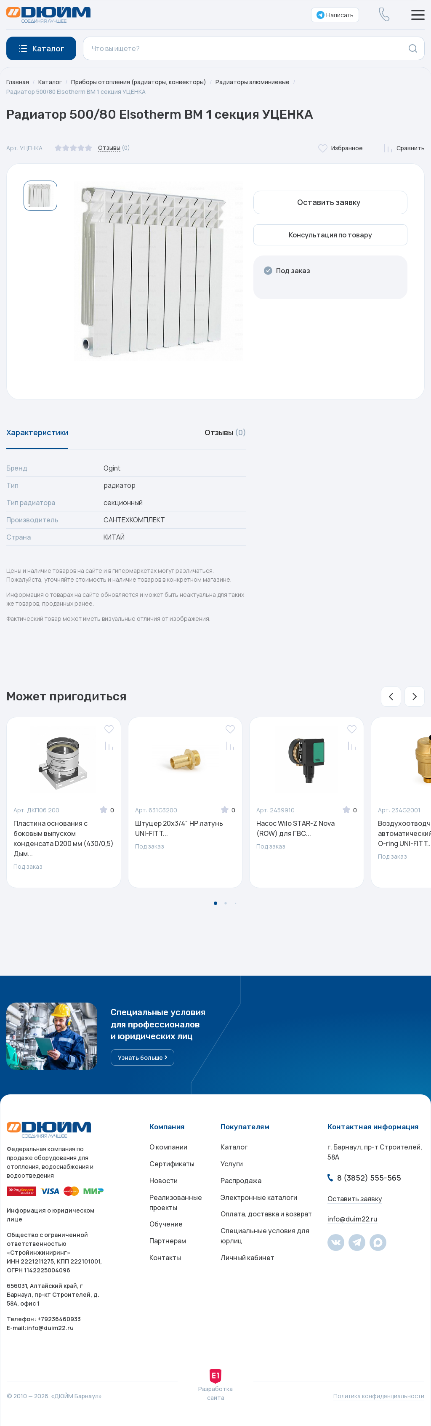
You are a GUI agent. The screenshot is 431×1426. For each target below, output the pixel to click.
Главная (17, 82)
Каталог (50, 82)
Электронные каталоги (259, 1197)
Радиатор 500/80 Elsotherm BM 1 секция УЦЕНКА (76, 92)
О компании (168, 1147)
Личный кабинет (247, 1258)
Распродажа (241, 1180)
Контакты (165, 1258)
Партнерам (167, 1241)
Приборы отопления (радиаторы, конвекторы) (138, 82)
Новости (163, 1180)
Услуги (232, 1163)
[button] (391, 696)
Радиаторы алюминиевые (253, 82)
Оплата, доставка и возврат (266, 1214)
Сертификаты (171, 1163)
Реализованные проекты (175, 1202)
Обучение (166, 1224)
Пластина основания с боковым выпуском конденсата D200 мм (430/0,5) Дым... (63, 838)
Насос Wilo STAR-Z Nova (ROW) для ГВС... (295, 828)
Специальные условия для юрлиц (265, 1236)
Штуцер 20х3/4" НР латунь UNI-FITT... (179, 828)
